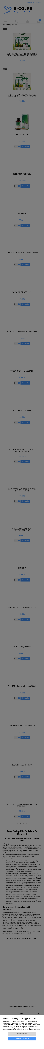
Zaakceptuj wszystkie (22, 1038)
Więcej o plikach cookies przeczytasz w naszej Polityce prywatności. (21, 1029)
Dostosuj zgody (22, 1033)
